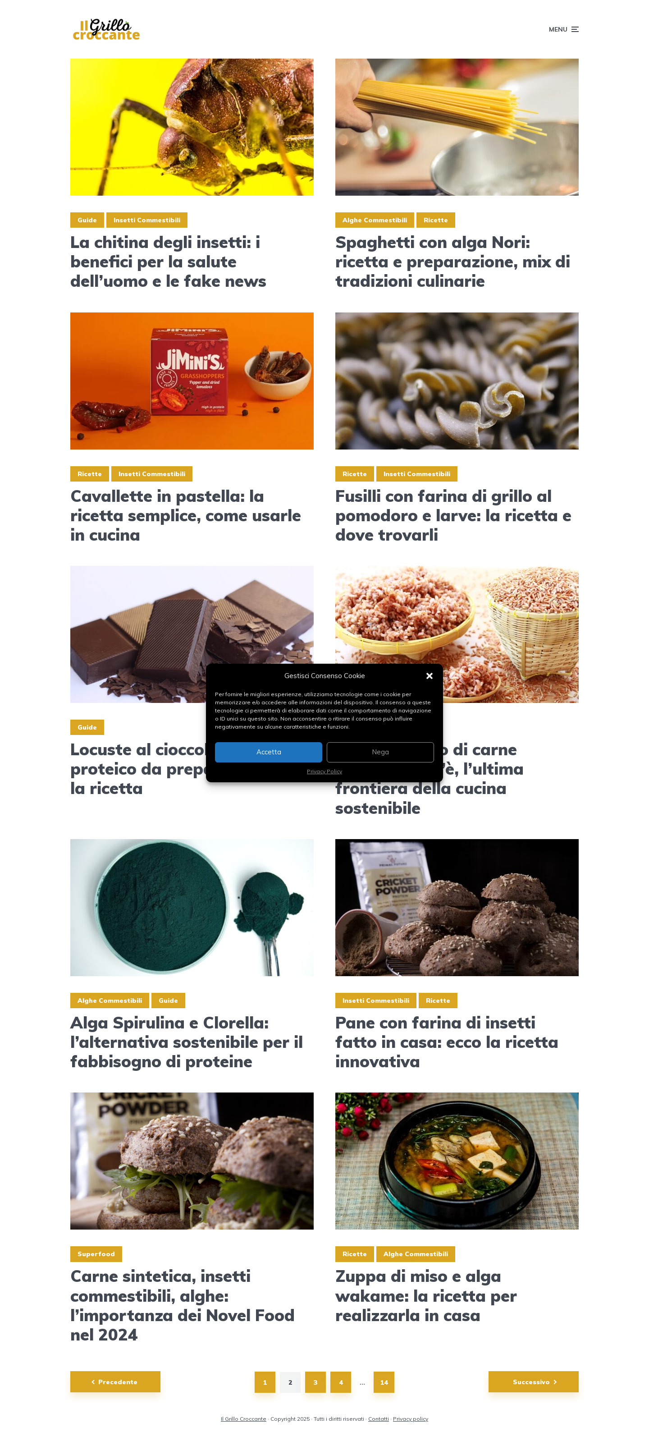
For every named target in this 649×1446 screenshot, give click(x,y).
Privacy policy (410, 1418)
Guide (87, 220)
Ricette (436, 220)
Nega (380, 752)
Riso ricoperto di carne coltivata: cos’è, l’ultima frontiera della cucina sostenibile (429, 778)
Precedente (117, 1382)
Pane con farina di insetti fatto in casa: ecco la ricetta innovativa (446, 1042)
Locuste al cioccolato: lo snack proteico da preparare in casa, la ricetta (191, 768)
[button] (429, 675)
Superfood (96, 1254)
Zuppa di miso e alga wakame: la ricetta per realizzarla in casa (426, 1295)
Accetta (268, 752)
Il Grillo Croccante (243, 1418)
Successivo (531, 1382)
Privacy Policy (324, 771)
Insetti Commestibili (147, 220)
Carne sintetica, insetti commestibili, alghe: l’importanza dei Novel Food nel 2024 (182, 1305)
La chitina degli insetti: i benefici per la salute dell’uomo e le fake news (168, 261)
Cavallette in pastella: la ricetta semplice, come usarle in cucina (185, 515)
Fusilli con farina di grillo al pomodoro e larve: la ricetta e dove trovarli (453, 515)
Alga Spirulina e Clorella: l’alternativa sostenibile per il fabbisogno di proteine (186, 1042)
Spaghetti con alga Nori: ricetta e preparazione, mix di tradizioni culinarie (452, 261)
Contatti (378, 1418)
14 (384, 1382)
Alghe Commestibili (375, 220)
